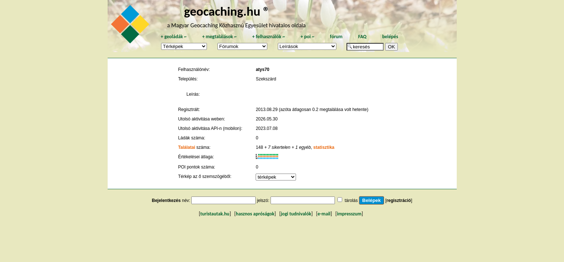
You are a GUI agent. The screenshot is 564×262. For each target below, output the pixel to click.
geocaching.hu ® (227, 11)
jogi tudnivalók (296, 214)
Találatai (186, 147)
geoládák (173, 36)
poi (307, 36)
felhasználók (268, 36)
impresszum (349, 214)
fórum (336, 36)
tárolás (351, 200)
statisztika (324, 147)
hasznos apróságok (255, 214)
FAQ (362, 36)
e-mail (323, 214)
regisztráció (399, 200)
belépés (390, 36)
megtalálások (219, 36)
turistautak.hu (214, 214)
